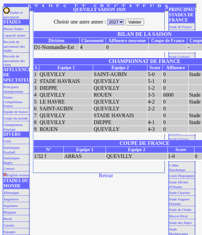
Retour (106, 175)
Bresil (7, 219)
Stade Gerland (179, 57)
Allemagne (11, 193)
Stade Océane (179, 139)
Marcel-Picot (178, 216)
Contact (8, 168)
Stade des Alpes (180, 223)
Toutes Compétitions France (13, 101)
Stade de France (180, 27)
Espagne (9, 232)
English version (16, 175)
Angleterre (11, 199)
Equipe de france (15, 112)
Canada (8, 225)
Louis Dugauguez (181, 176)
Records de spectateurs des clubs (14, 60)
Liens (7, 141)
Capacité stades (14, 35)
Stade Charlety (179, 193)
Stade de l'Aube (180, 210)
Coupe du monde (15, 118)
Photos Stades (13, 29)
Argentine (10, 206)
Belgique (9, 212)
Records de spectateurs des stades (14, 46)
